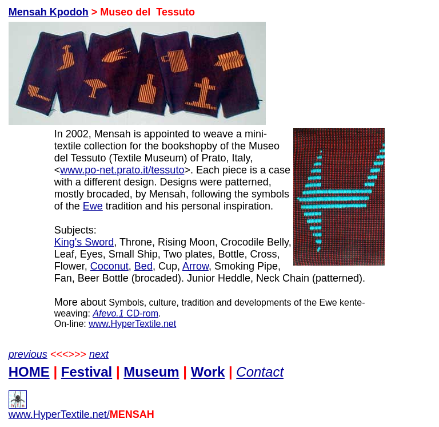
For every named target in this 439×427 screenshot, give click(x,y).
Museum (151, 371)
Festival (86, 371)
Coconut (109, 266)
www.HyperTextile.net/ (59, 410)
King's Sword (84, 242)
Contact (260, 371)
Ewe (93, 206)
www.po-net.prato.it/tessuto (122, 170)
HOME (29, 371)
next (99, 354)
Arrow (195, 266)
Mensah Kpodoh (49, 12)
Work (208, 371)
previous (28, 354)
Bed (143, 266)
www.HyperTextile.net (132, 324)
